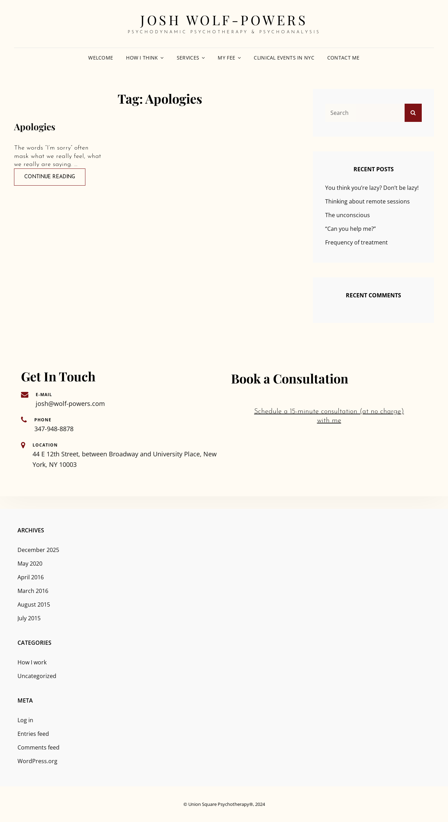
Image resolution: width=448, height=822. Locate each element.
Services (188, 57)
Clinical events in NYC (284, 57)
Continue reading (54, 176)
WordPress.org (37, 761)
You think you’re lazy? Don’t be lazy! (372, 188)
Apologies (34, 126)
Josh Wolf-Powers (224, 20)
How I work (32, 662)
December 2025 (38, 550)
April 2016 (31, 577)
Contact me (343, 57)
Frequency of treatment (356, 242)
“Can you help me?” (350, 229)
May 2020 (30, 563)
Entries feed (33, 734)
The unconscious (347, 215)
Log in (25, 720)
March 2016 (33, 591)
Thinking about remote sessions (367, 201)
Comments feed (38, 747)
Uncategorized (37, 676)
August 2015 (34, 604)
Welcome (100, 57)
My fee (226, 57)
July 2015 (29, 618)
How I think (142, 57)
